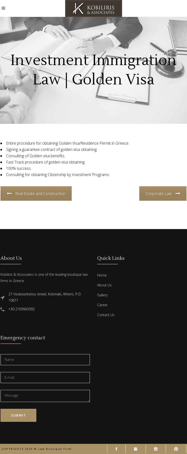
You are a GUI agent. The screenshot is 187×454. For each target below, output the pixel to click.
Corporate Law (163, 193)
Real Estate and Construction (36, 193)
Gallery (102, 295)
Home (102, 275)
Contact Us (106, 315)
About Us (104, 285)
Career (102, 305)
